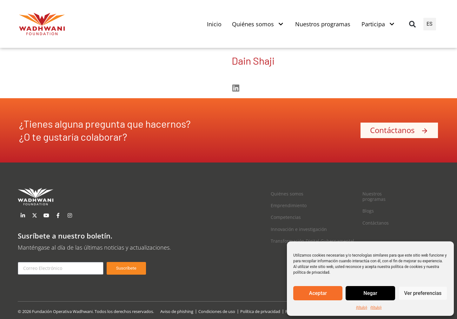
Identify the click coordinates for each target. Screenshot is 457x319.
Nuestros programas (374, 196)
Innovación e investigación (299, 229)
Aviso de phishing (176, 311)
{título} (361, 307)
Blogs (368, 211)
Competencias (286, 217)
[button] (412, 24)
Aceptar (317, 293)
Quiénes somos (287, 194)
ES (430, 24)
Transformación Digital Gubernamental (312, 241)
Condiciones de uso (216, 311)
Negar (370, 293)
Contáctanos (375, 223)
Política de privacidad (260, 311)
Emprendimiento (289, 205)
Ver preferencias (422, 293)
